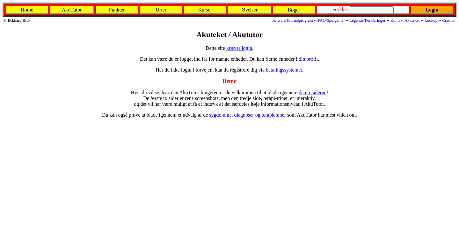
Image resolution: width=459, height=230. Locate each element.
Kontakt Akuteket (405, 20)
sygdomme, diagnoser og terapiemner (247, 115)
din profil (308, 59)
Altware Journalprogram (292, 20)
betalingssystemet (284, 70)
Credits (448, 20)
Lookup (431, 20)
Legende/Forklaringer (367, 20)
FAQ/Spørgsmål (331, 20)
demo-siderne (312, 92)
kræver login (239, 48)
